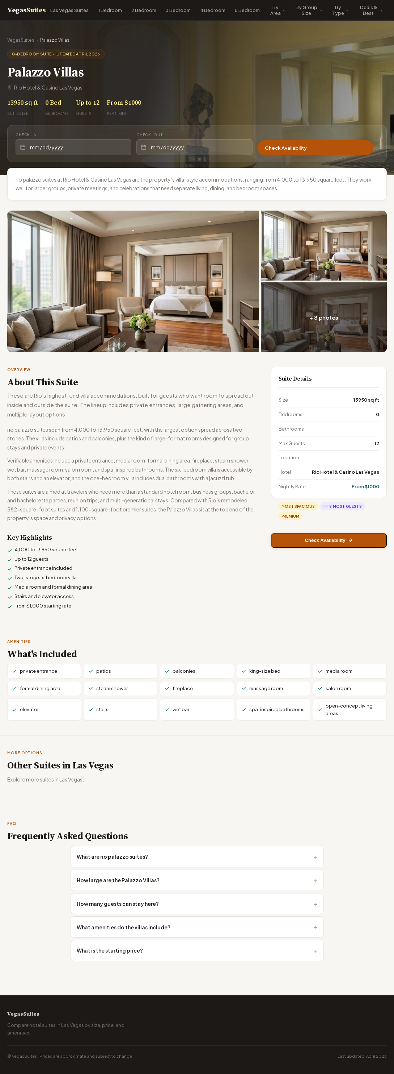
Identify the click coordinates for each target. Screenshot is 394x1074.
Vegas (26, 9)
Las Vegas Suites (69, 10)
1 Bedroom (110, 10)
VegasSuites (20, 40)
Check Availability (291, 147)
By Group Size (306, 10)
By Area (275, 10)
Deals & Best (368, 10)
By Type (338, 10)
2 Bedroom (143, 10)
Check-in (26, 135)
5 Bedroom (247, 10)
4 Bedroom (212, 10)
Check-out (149, 135)
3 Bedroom (178, 10)
